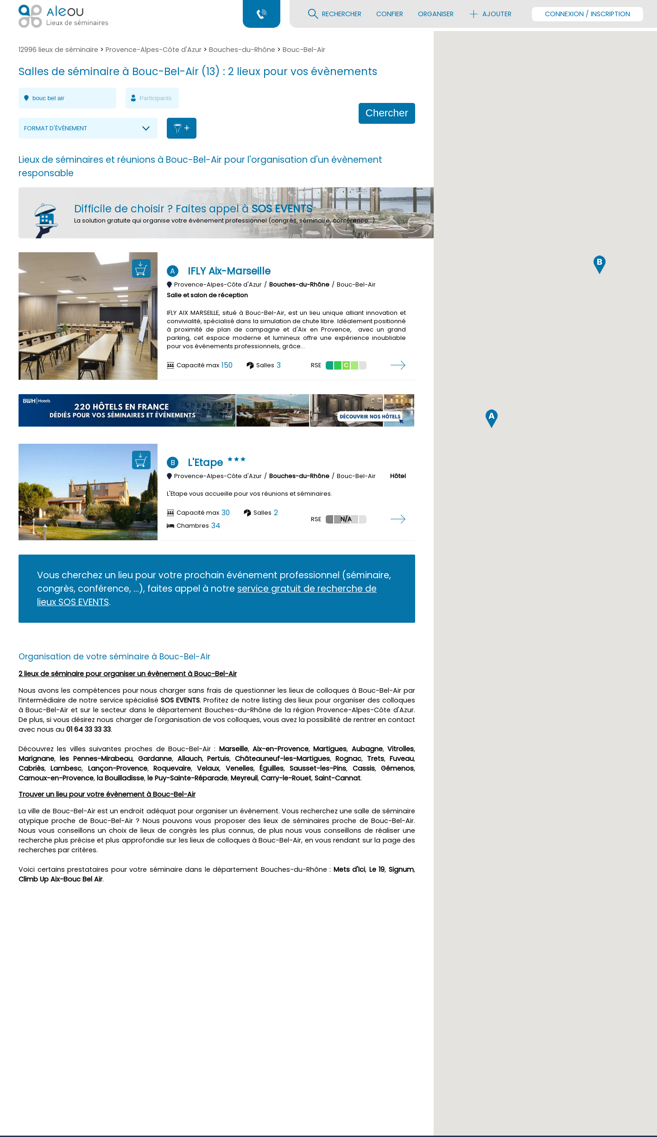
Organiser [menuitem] (436, 14)
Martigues (330, 749)
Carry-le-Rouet (286, 778)
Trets (375, 758)
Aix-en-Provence (281, 749)
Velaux (208, 768)
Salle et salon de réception (207, 295)
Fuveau (402, 758)
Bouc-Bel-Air (304, 49)
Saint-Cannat (337, 778)
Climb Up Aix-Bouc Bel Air (60, 879)
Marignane (36, 758)
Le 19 (377, 869)
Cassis (364, 768)
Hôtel (398, 476)
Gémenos (397, 768)
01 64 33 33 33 (88, 729)
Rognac (348, 758)
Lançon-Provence (117, 768)
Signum (401, 869)
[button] (491, 648)
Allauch (189, 758)
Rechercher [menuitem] (334, 14)
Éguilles (271, 768)
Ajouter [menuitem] (490, 14)
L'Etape (205, 462)
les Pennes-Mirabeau (96, 758)
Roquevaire (172, 768)
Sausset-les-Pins (318, 768)
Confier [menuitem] (389, 14)
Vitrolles (400, 749)
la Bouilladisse (120, 778)
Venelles (239, 768)
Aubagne (367, 749)
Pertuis (218, 758)
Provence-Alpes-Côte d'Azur (154, 49)
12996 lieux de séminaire (58, 49)
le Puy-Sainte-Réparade (187, 778)
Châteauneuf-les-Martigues (282, 758)
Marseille (233, 749)
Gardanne (155, 758)
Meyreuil (244, 778)
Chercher (387, 113)
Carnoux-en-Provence (56, 778)
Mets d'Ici (350, 869)
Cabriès (31, 768)
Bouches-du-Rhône (242, 49)
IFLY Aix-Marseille (229, 271)
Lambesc (66, 768)
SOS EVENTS (180, 700)
